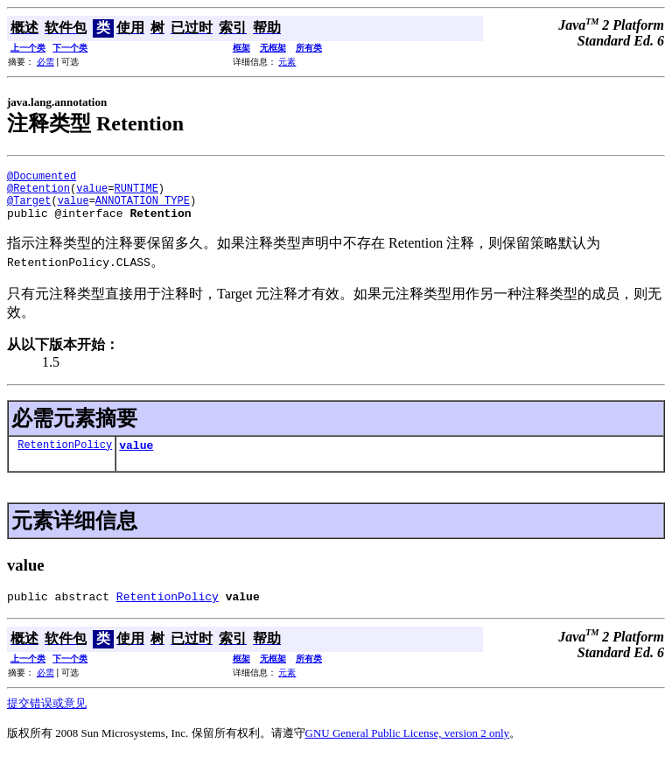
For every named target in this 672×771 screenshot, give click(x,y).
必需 (45, 62)
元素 (287, 62)
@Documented (41, 178)
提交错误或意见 (47, 718)
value (92, 193)
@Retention (38, 193)
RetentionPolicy (65, 457)
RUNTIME (136, 193)
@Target (29, 207)
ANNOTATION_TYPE (142, 207)
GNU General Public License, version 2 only (407, 748)
